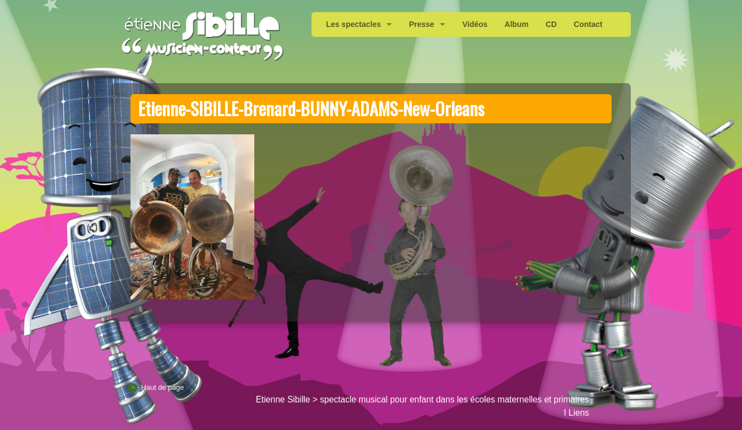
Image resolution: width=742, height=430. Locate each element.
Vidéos (475, 24)
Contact (588, 24)
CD (550, 24)
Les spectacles (353, 24)
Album (517, 24)
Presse (421, 24)
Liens (579, 412)
